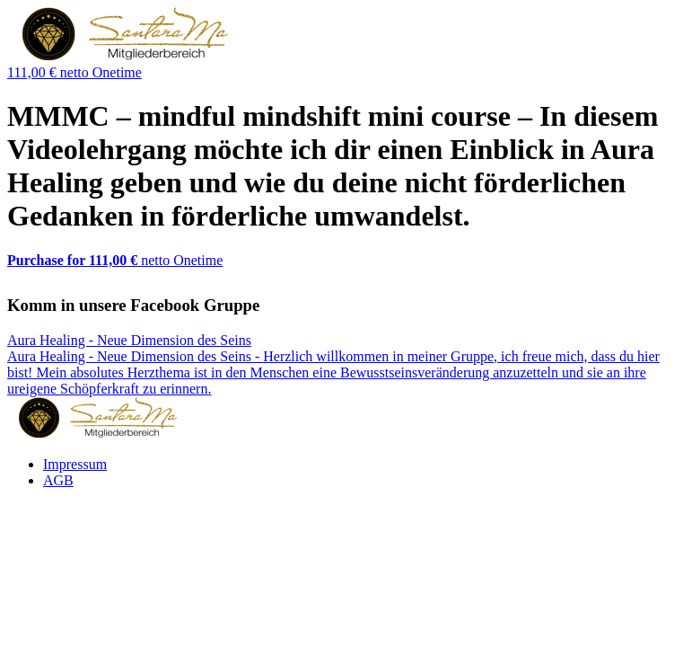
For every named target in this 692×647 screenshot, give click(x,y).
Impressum (75, 464)
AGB (58, 480)
